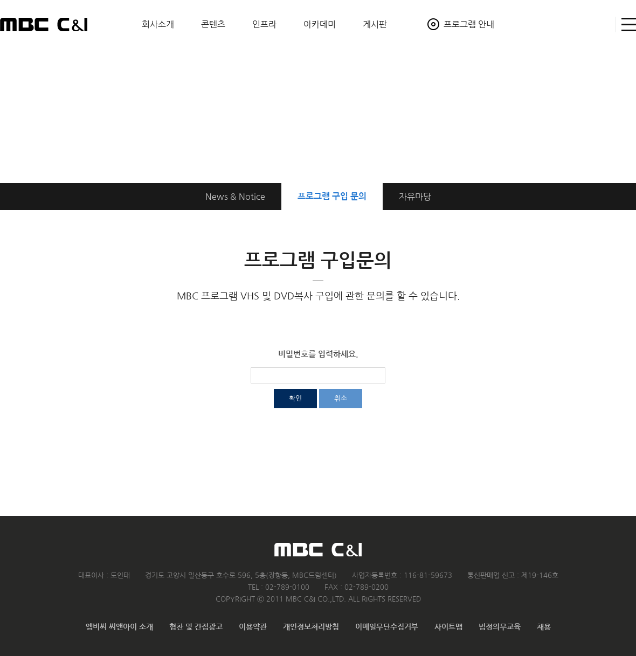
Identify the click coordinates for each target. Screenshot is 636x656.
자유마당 (415, 196)
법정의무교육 (500, 627)
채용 (544, 627)
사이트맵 (626, 24)
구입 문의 (332, 196)
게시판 (375, 24)
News (235, 196)
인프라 (264, 24)
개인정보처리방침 (311, 627)
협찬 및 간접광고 (196, 627)
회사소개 (158, 24)
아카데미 (319, 24)
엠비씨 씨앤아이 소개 (119, 627)
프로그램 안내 (469, 24)
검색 (603, 24)
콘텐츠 (213, 24)
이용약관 (253, 627)
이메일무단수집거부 (386, 627)
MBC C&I (43, 24)
